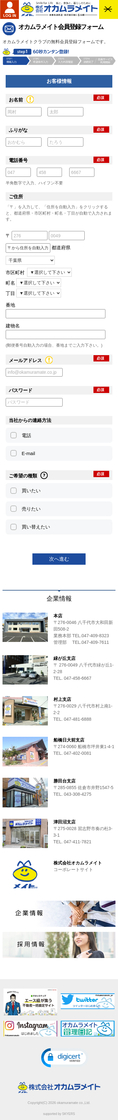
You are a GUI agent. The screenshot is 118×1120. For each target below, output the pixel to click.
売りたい (31, 508)
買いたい (31, 490)
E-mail (28, 453)
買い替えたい (36, 526)
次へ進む (59, 559)
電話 (26, 435)
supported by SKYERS (59, 1114)
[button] (64, 1058)
